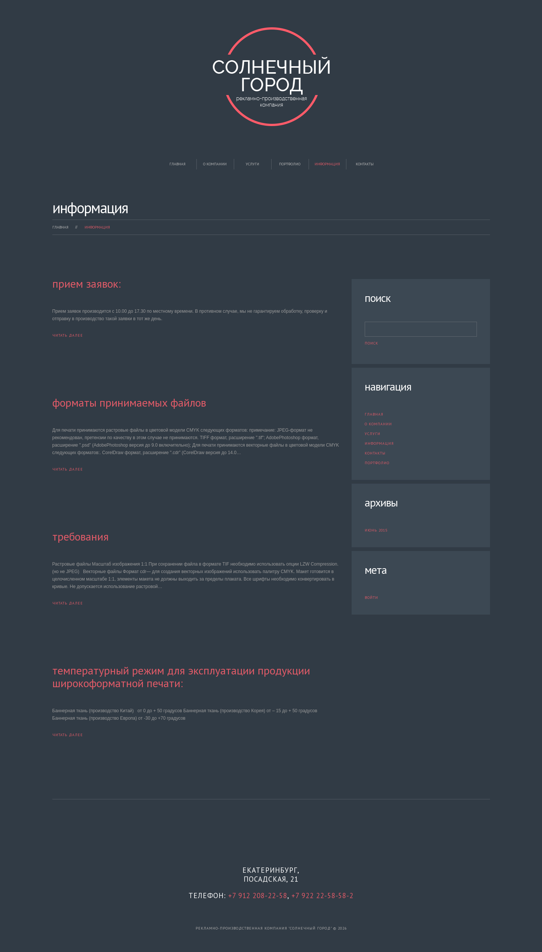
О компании (215, 164)
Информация (327, 164)
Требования (80, 536)
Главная (177, 164)
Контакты (365, 164)
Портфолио (289, 164)
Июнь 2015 (376, 530)
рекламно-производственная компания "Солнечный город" (264, 927)
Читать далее (67, 335)
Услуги (252, 164)
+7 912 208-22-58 (257, 895)
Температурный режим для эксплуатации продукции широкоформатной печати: (181, 676)
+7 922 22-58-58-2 (322, 895)
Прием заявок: (86, 283)
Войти (371, 597)
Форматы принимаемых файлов (129, 402)
